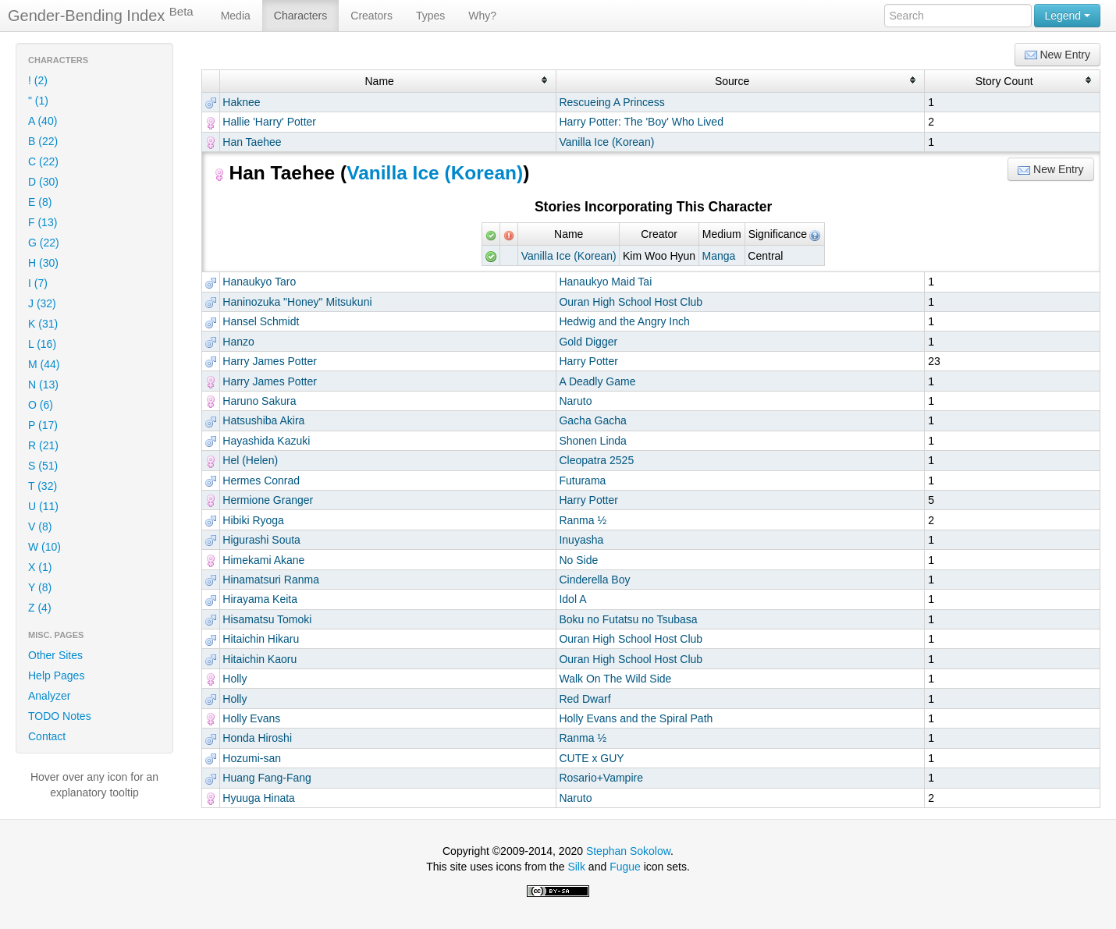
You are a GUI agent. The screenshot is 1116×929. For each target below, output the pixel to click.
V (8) (40, 526)
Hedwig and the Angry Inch (624, 321)
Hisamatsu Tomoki (266, 619)
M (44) (43, 364)
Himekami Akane (263, 560)
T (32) (42, 486)
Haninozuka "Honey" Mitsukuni (296, 302)
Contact (47, 736)
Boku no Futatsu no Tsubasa (628, 619)
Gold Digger (588, 341)
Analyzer (49, 696)
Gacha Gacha (592, 420)
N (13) (43, 384)
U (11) (43, 506)
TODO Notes (59, 716)
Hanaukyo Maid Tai (605, 281)
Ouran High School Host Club (630, 302)
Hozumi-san (251, 758)
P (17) (43, 425)
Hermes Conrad (261, 480)
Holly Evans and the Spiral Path (636, 718)
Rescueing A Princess (611, 102)
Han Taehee (251, 142)
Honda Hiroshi (257, 738)
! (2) (38, 80)
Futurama (582, 480)
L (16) (42, 344)
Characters (300, 15)
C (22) (43, 161)
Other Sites (55, 655)
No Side (578, 560)
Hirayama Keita (259, 599)
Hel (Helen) (250, 460)
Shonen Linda (592, 440)
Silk (576, 866)
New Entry (1057, 55)
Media (236, 15)
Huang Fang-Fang (266, 777)
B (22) (43, 141)
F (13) (42, 222)
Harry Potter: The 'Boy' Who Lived (641, 121)
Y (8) (40, 587)
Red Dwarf (584, 699)
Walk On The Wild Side (615, 678)
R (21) (43, 445)
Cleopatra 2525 (596, 460)
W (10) (44, 547)
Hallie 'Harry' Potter (269, 121)
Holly (234, 678)
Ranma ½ (582, 520)
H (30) (43, 263)
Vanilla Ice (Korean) (606, 142)
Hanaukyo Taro (259, 281)
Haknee (241, 102)
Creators (371, 15)
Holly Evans (251, 718)
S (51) (43, 465)
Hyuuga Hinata (258, 798)
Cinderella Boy (594, 579)
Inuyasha (581, 540)
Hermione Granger (267, 500)
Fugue (625, 866)
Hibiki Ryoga (253, 520)
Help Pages (56, 675)
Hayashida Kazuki (266, 440)
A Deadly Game (597, 381)
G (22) (43, 242)
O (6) (40, 405)
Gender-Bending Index (101, 15)
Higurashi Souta (261, 540)
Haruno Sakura (259, 401)
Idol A (572, 599)
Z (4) (40, 607)
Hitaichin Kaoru (259, 659)
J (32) (42, 303)
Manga (719, 256)
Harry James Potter (269, 361)
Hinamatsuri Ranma (270, 579)
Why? (482, 15)
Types (430, 15)
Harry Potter (588, 361)
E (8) (40, 202)
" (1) (38, 100)
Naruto (575, 401)
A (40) (42, 121)
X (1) (40, 567)
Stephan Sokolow (628, 851)
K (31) (43, 323)
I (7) (38, 283)
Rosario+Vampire (601, 777)
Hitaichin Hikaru (260, 639)
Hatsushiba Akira (263, 420)
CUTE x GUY (591, 758)
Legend (1067, 15)
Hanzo (238, 341)
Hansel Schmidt (260, 321)
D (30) (43, 182)
